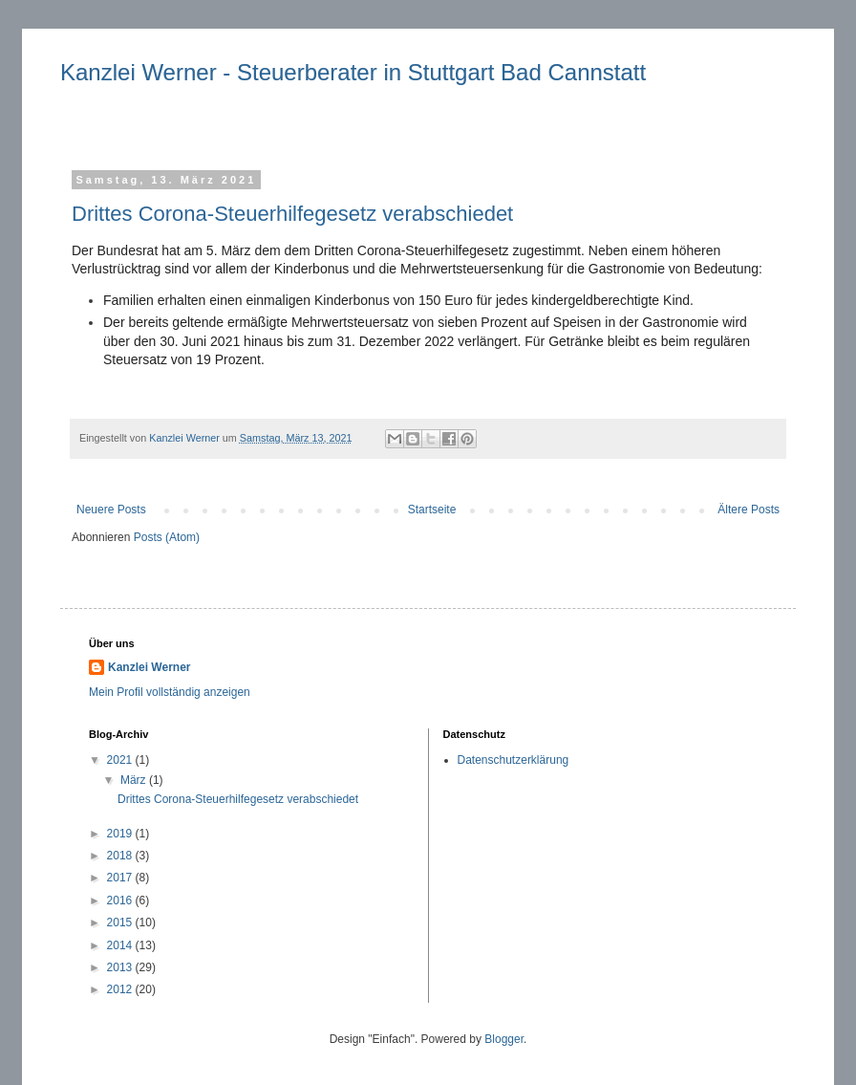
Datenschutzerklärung (513, 760)
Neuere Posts (111, 509)
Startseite (432, 509)
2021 (121, 760)
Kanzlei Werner (149, 667)
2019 (121, 833)
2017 (121, 877)
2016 (121, 900)
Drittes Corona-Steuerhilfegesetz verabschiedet (292, 214)
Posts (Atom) (167, 537)
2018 (121, 855)
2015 (121, 922)
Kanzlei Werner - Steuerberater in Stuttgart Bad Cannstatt (353, 72)
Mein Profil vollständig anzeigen (169, 692)
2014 (121, 945)
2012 (121, 989)
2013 (121, 967)
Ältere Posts (748, 509)
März (134, 780)
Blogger (504, 1039)
